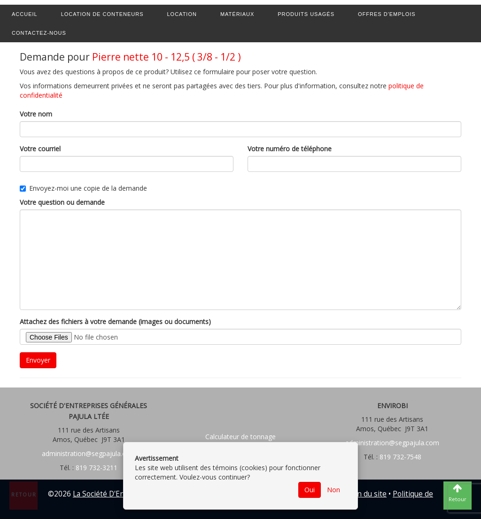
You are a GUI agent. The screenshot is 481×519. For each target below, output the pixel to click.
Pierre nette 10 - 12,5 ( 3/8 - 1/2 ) (166, 56)
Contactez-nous (39, 33)
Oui (309, 489)
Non (333, 489)
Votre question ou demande (62, 202)
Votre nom (36, 113)
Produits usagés (306, 14)
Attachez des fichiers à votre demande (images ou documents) (115, 321)
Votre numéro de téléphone (290, 148)
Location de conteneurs (102, 14)
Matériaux (237, 14)
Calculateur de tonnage (240, 436)
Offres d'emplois (387, 14)
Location (182, 14)
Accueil (25, 14)
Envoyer (38, 360)
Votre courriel (40, 148)
